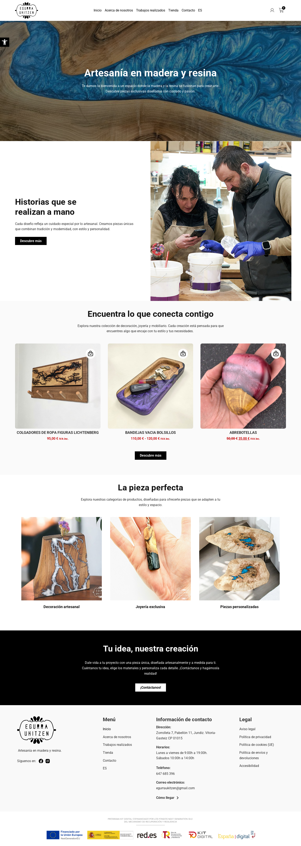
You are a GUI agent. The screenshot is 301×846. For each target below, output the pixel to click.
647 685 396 (165, 774)
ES (200, 10)
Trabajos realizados (150, 10)
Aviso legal (247, 729)
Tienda (173, 10)
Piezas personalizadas (239, 607)
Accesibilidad (249, 766)
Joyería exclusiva (150, 607)
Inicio (98, 10)
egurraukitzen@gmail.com (175, 788)
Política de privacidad (255, 737)
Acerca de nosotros (119, 10)
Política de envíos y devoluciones (253, 755)
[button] (4, 42)
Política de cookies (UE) (256, 745)
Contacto (188, 10)
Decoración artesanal (61, 607)
